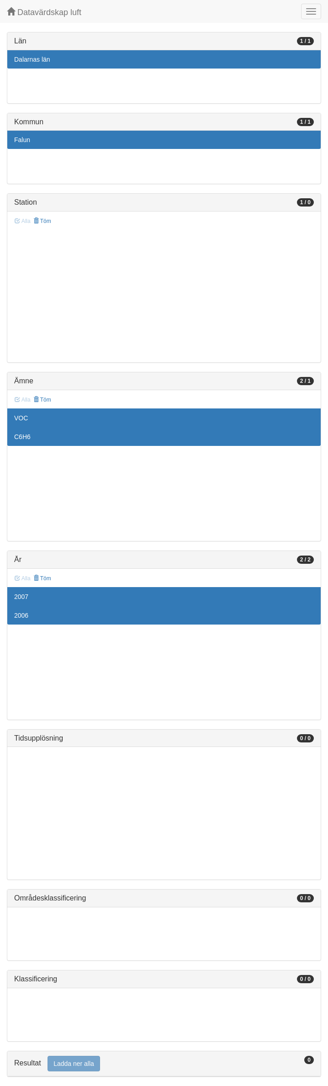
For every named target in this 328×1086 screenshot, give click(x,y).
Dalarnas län (32, 59)
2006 (21, 615)
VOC (21, 418)
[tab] (164, 1063)
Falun (22, 139)
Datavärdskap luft (44, 12)
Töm (42, 221)
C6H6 (22, 436)
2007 (21, 596)
